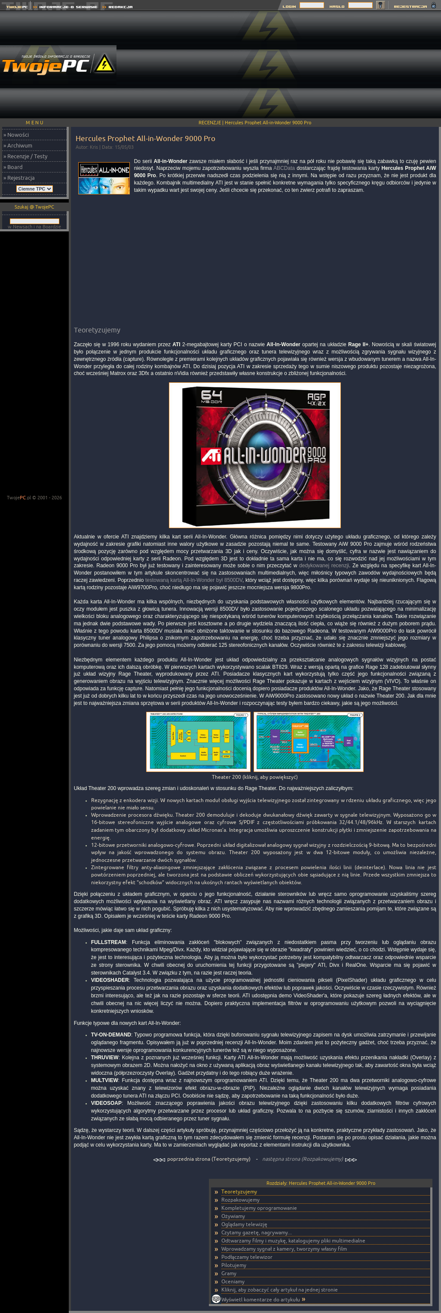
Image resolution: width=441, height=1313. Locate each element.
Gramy (228, 1273)
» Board (13, 167)
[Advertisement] (384, 64)
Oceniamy (233, 1281)
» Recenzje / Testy (25, 156)
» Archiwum (17, 145)
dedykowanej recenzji (324, 566)
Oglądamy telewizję (244, 1224)
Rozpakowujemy (240, 1199)
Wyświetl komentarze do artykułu (260, 1299)
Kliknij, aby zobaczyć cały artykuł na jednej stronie (279, 1289)
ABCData (284, 168)
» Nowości (16, 135)
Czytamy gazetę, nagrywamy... (256, 1232)
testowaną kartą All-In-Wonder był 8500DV (193, 580)
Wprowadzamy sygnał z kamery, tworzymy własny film (284, 1249)
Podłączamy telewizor (247, 1257)
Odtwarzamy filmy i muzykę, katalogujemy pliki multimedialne (293, 1240)
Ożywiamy (233, 1216)
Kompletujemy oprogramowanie (259, 1208)
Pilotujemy (233, 1265)
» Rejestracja (19, 178)
